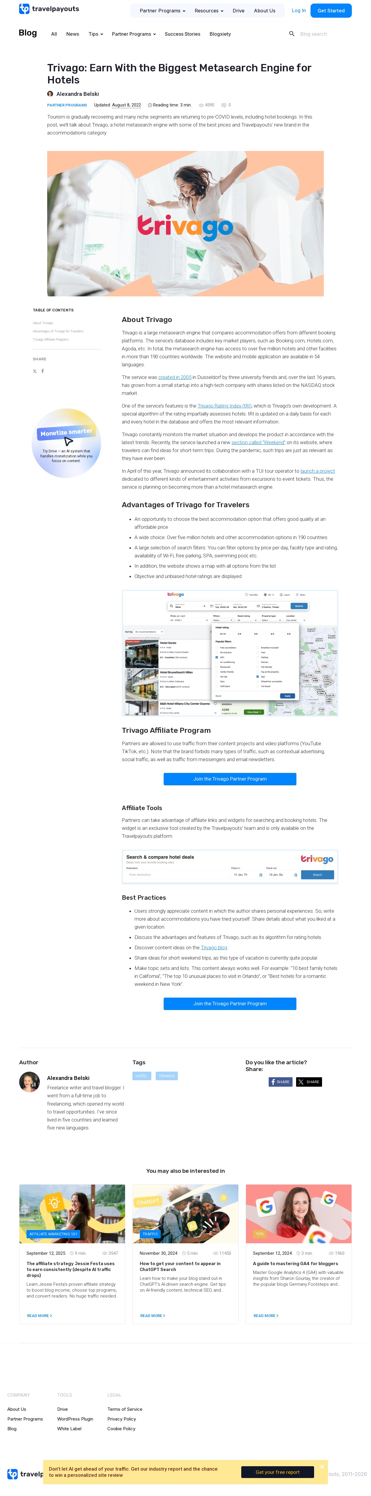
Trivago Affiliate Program (51, 339)
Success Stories (182, 34)
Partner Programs (162, 11)
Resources (209, 11)
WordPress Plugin (75, 1419)
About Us (264, 11)
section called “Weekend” (258, 442)
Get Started (331, 11)
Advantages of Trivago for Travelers (58, 331)
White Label (69, 1428)
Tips (93, 34)
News (72, 34)
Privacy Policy (121, 1419)
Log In (299, 10)
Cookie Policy (121, 1428)
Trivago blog (214, 947)
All (54, 34)
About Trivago (43, 323)
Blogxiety (220, 34)
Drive (238, 11)
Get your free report (278, 1472)
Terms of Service (124, 1409)
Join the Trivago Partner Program (230, 779)
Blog (12, 1428)
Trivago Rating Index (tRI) (225, 406)
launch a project (318, 471)
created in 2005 (174, 377)
